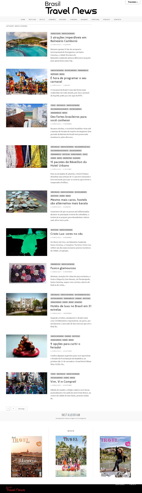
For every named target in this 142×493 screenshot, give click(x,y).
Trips (53, 105)
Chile (85, 154)
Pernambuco (83, 70)
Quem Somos (119, 484)
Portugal (96, 19)
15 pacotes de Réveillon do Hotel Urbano (68, 163)
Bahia (62, 74)
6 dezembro (67, 237)
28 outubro (67, 351)
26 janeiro (67, 44)
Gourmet (84, 19)
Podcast (106, 19)
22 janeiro (67, 207)
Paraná (78, 298)
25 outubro (67, 385)
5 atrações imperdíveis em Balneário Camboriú (68, 39)
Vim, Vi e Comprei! (63, 381)
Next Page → (22, 408)
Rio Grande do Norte (59, 109)
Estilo (42, 19)
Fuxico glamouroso (63, 268)
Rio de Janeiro (70, 70)
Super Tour (55, 33)
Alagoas (76, 158)
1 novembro (67, 313)
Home (23, 19)
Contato (117, 19)
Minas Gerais (76, 154)
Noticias (32, 19)
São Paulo (61, 105)
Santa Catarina (68, 33)
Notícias (54, 74)
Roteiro (62, 19)
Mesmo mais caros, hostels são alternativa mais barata (69, 201)
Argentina (67, 158)
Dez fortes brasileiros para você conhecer (68, 118)
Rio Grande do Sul (82, 147)
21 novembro (67, 272)
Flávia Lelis (56, 44)
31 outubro (67, 169)
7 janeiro (66, 85)
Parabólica (55, 264)
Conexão (52, 19)
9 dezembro (67, 124)
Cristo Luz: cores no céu (66, 234)
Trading (74, 19)
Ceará (53, 158)
